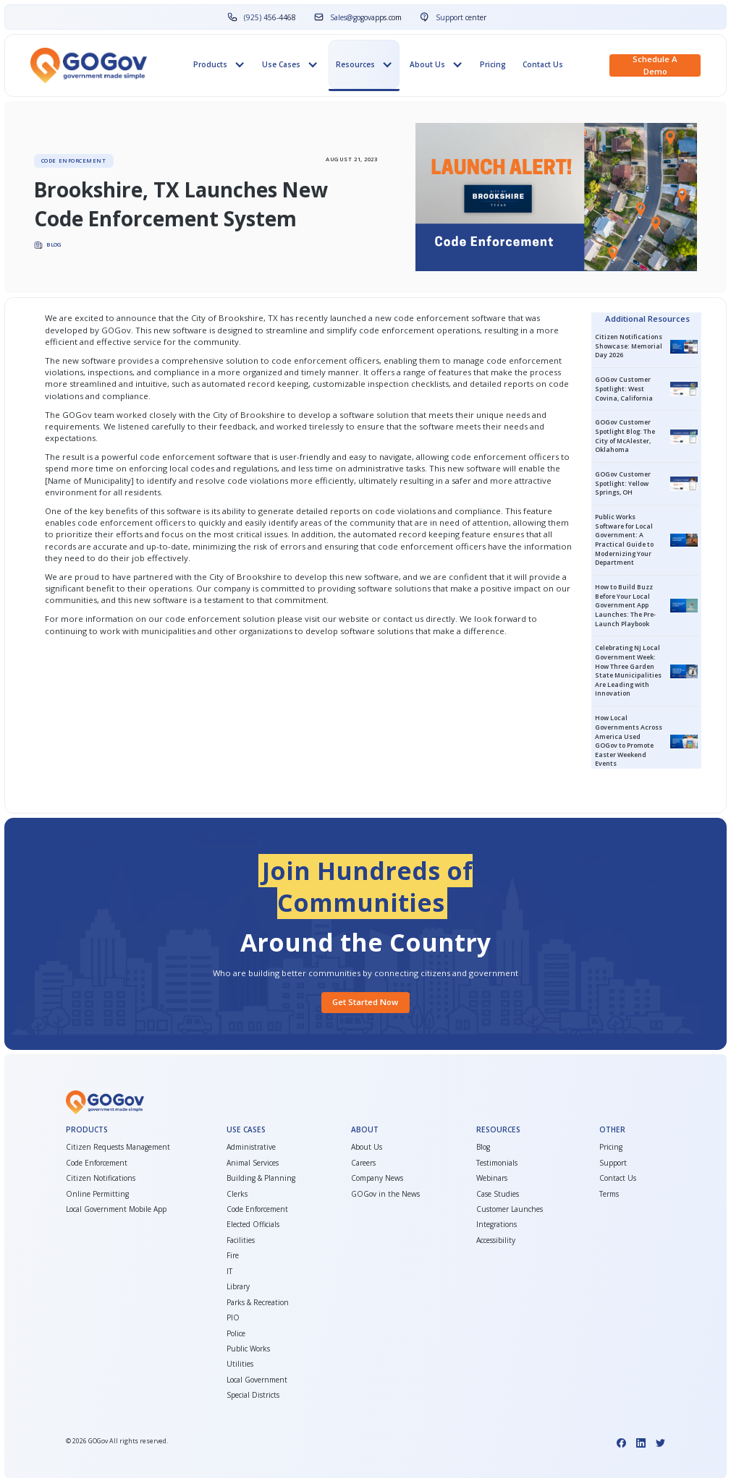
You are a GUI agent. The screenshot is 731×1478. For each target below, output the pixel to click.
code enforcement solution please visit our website (268, 618)
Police (236, 1333)
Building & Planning (261, 1178)
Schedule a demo (655, 65)
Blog (483, 1147)
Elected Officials (253, 1224)
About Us (366, 1147)
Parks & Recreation (258, 1302)
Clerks (237, 1194)
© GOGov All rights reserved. (117, 1441)
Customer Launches (509, 1209)
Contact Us (543, 64)
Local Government (257, 1380)
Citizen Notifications (100, 1178)
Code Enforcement (96, 1163)
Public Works (248, 1349)
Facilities (241, 1240)
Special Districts (253, 1395)
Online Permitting (97, 1194)
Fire (233, 1255)
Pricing (493, 64)
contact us (403, 618)
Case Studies (497, 1194)
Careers (363, 1163)
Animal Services (253, 1163)
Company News (377, 1178)
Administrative (251, 1147)
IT (229, 1271)
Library (238, 1286)
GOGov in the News (385, 1194)
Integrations (496, 1224)
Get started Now (365, 1001)
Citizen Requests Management (118, 1147)
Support (613, 1163)
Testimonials (496, 1163)
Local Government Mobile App (116, 1209)
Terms (609, 1194)
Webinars (491, 1178)
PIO (233, 1318)
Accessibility (495, 1240)
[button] (219, 64)
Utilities (240, 1364)
